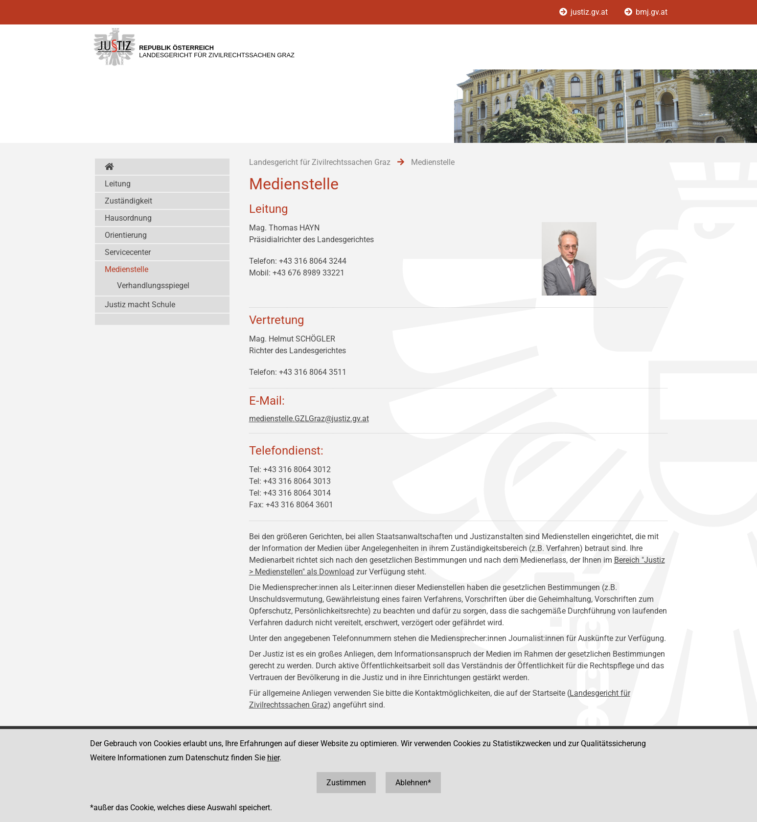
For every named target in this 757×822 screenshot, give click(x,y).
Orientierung (126, 235)
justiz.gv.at (584, 12)
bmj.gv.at (645, 12)
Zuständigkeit (128, 201)
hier (273, 757)
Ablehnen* (413, 782)
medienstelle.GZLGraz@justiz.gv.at (309, 418)
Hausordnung (128, 218)
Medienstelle (126, 269)
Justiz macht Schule (140, 304)
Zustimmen (346, 782)
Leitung (118, 183)
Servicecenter (128, 252)
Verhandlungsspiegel (153, 285)
